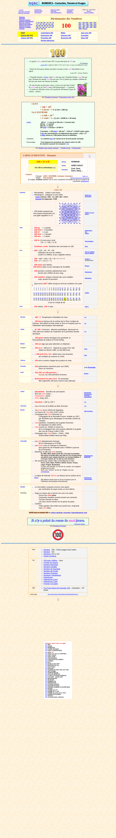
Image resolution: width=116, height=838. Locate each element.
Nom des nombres (24, 23)
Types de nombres (24, 20)
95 (52, 27)
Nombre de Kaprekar (52, 569)
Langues (21, 28)
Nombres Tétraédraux (52, 575)
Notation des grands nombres (48, 148)
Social (22, 372)
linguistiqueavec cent (79, 512)
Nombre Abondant (51, 565)
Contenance (88, 230)
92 (43, 27)
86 (45, 25)
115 (80, 25)
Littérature (23, 405)
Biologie (22, 343)
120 (84, 25)
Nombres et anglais (25, 27)
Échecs (87, 266)
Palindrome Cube (50, 582)
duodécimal (85, 181)
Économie (23, 366)
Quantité (38, 199)
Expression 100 (46, 35)
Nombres (47, 554)
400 (91, 27)
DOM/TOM (87, 457)
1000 (80, 28)
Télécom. (22, 360)
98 (42, 28)
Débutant (22, 17)
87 (47, 25)
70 (47, 22)
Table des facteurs (24, 26)
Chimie (22, 329)
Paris (46, 77)
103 (87, 22)
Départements (88, 455)
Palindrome (88, 272)
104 (91, 22)
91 (40, 27)
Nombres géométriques (26, 21)
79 (43, 24)
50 (41, 22)
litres (55, 131)
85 (42, 25)
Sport (21, 306)
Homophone (88, 397)
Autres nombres (50, 556)
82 (52, 24)
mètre (43, 135)
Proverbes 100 (46, 38)
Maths (63, 33)
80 (46, 24)
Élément (64, 161)
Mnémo (64, 165)
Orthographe (76, 148)
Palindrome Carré (51, 579)
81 (49, 24)
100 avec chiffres (50, 560)
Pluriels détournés (47, 40)
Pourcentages (89, 241)
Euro (86, 246)
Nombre (47, 550)
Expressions (88, 394)
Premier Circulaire (51, 584)
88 (50, 25)
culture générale (57, 512)
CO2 (85, 355)
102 (83, 22)
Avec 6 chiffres (89, 253)
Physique (22, 317)
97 (39, 28)
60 (44, 22)
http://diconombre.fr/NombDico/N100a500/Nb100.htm (63, 594)
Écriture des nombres (25, 24)
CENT (23, 33)
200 (80, 27)
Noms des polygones (88, 195)
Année (87, 233)
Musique (22, 486)
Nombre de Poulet (51, 571)
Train (85, 349)
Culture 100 (25, 35)
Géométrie (22, 192)
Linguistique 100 (47, 33)
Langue (22, 391)
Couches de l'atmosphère (88, 478)
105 (95, 22)
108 (87, 24)
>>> (67, 144)
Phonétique (65, 169)
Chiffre (87, 293)
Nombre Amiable (50, 567)
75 (50, 22)
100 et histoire (88, 411)
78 (40, 24)
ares (44, 127)
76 (53, 22)
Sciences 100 (66, 35)
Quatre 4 (87, 259)
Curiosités (84, 35)
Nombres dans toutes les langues (79, 178)
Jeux (21, 250)
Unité (21, 227)
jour (51, 139)
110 (95, 24)
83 (36, 25)
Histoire (22, 409)
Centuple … (87, 395)
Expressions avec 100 (66, 97)
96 (36, 28)
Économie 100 (66, 38)
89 (53, 25)
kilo (42, 133)
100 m (87, 306)
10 (38, 22)
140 (91, 25)
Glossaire (22, 18)
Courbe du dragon (51, 563)
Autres (85, 28)
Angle (38, 197)
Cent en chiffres (90, 252)
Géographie (23, 441)
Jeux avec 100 (86, 33)
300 (87, 27)
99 (45, 28)
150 (95, 25)
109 (91, 24)
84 (39, 25)
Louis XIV (44, 65)
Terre (36, 478)
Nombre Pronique (51, 573)
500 (95, 27)
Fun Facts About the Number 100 (57, 588)
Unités (28, 122)
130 (87, 25)
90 (37, 27)
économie (67, 512)
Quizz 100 (84, 38)
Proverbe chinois (79, 524)
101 (80, 22)
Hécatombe (87, 392)
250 (83, 27)
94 (49, 27)
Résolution (88, 278)
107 (83, 24)
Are (86, 232)
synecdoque (45, 472)
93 (46, 27)
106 (80, 24)
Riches (86, 373)
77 (37, 24)
